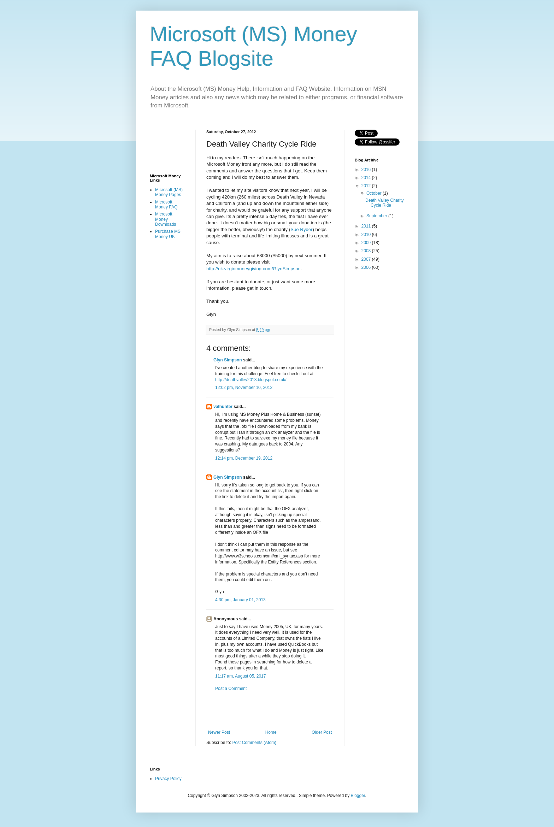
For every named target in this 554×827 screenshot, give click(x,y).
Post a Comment (231, 688)
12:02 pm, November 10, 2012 (243, 387)
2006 (366, 267)
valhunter (222, 406)
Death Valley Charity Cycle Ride (384, 203)
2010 (366, 234)
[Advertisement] (289, 710)
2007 (366, 259)
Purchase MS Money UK (168, 234)
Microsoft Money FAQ (166, 204)
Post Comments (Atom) (254, 742)
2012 (366, 185)
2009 (366, 242)
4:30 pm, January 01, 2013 (240, 599)
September (377, 215)
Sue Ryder (301, 229)
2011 (366, 226)
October (374, 193)
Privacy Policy (168, 778)
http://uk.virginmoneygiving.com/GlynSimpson (253, 268)
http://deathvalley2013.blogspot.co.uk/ (250, 379)
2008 (366, 250)
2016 (366, 169)
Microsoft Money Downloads (165, 219)
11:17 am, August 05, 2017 (240, 676)
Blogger (358, 795)
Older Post (322, 732)
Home (271, 732)
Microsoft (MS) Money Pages (169, 192)
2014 (366, 177)
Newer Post (219, 732)
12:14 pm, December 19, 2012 (243, 458)
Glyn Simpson (227, 360)
